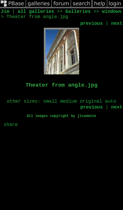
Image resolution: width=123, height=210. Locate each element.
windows (112, 11)
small (50, 101)
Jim (5, 11)
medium (68, 101)
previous (91, 23)
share (11, 124)
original (91, 101)
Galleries (78, 11)
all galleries (36, 11)
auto (110, 101)
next (116, 23)
